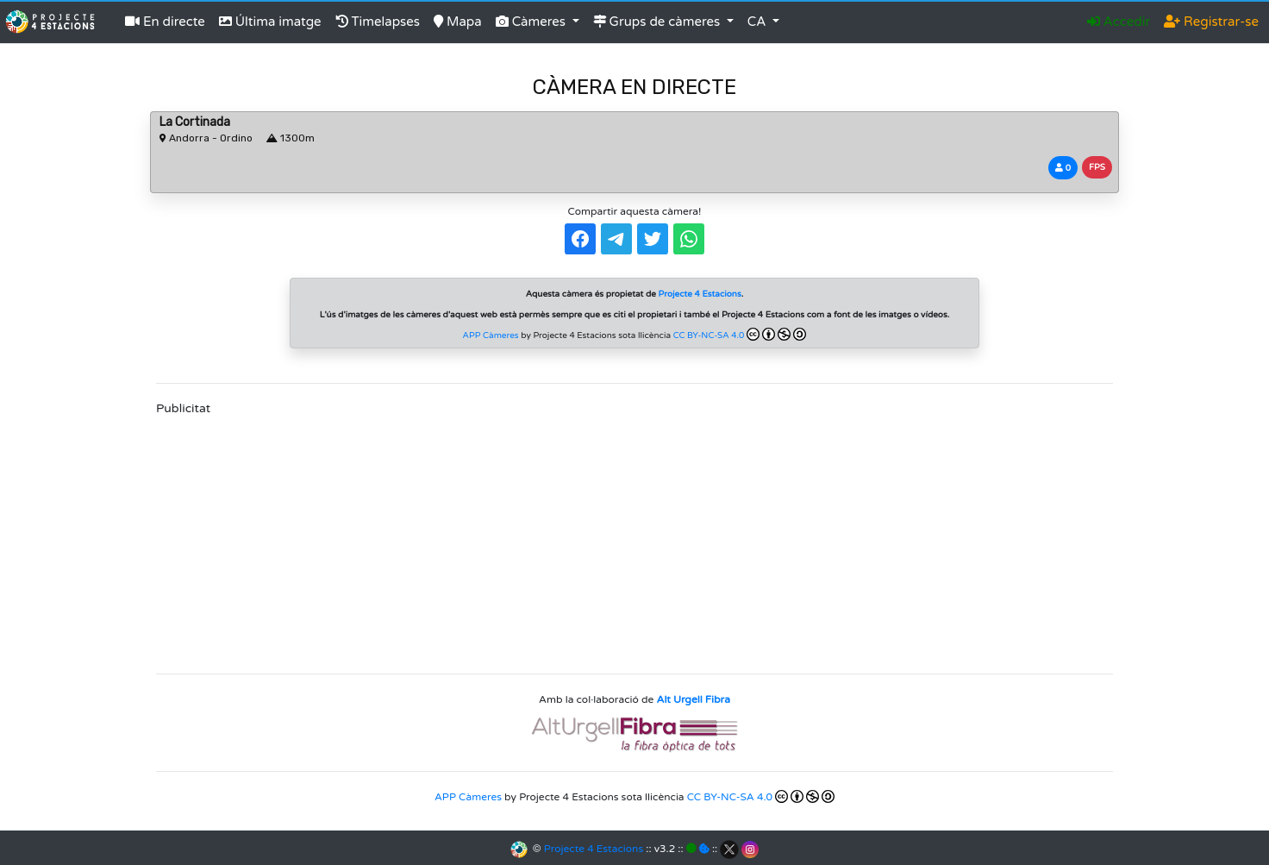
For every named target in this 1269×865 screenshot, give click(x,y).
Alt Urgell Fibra (693, 699)
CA (758, 21)
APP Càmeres (491, 335)
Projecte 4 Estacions (593, 849)
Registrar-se (1211, 21)
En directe (165, 21)
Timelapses (377, 21)
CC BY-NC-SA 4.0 (740, 334)
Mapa (458, 21)
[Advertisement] (634, 539)
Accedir (1118, 21)
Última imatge (270, 21)
